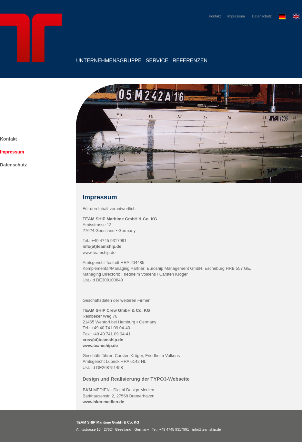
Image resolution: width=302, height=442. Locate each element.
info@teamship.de (206, 429)
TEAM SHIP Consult (31, 269)
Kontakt (215, 16)
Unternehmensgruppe (109, 60)
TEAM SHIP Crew (31, 238)
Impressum (236, 16)
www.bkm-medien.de (103, 401)
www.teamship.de (100, 345)
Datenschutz (262, 16)
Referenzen (190, 60)
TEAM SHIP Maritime (31, 207)
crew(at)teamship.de (103, 339)
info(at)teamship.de (102, 246)
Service (157, 60)
